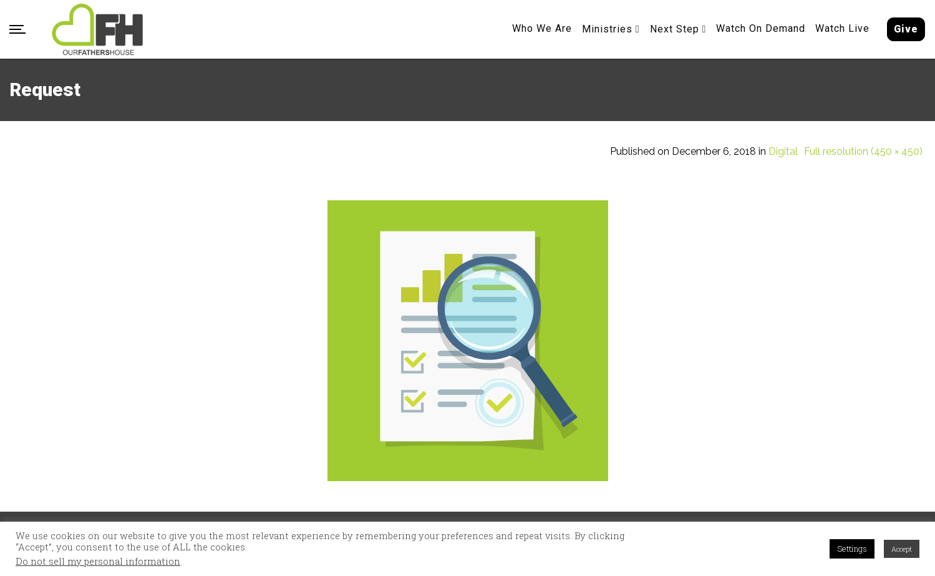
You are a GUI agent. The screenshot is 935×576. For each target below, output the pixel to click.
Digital (783, 152)
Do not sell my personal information (98, 561)
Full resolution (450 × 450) (863, 152)
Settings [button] (852, 548)
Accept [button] (901, 549)
